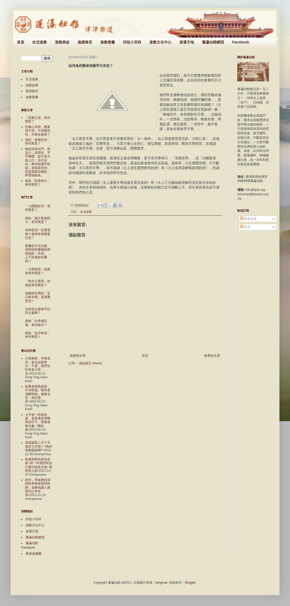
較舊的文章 (212, 355)
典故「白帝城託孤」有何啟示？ (36, 322)
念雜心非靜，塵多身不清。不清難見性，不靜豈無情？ (37, 130)
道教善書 (107, 42)
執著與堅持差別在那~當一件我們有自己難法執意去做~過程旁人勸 (38, 465)
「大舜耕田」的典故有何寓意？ (37, 271)
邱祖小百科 (132, 42)
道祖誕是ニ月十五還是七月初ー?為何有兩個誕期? (38, 446)
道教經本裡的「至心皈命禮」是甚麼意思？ (37, 297)
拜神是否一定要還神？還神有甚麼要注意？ (37, 234)
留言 (245, 227)
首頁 (20, 42)
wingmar (161, 582)
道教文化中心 (160, 42)
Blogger (190, 582)
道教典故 (62, 42)
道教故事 (32, 85)
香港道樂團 (33, 553)
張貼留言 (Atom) (90, 363)
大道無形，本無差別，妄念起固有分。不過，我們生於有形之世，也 (37, 365)
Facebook (240, 42)
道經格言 (85, 42)
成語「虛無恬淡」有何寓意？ (37, 141)
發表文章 (248, 219)
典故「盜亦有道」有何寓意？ (37, 335)
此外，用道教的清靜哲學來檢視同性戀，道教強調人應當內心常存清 (37, 487)
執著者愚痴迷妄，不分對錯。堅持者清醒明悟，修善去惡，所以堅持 (37, 394)
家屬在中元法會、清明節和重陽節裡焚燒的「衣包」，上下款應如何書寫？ (37, 253)
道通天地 (186, 42)
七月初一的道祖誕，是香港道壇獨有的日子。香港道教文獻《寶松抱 (37, 422)
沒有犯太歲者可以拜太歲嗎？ (37, 311)
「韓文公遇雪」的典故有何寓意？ (37, 283)
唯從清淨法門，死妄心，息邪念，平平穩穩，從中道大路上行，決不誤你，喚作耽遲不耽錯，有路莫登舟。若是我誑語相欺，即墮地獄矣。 (37, 162)
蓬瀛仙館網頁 (213, 42)
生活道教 (39, 42)
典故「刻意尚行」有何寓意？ (37, 182)
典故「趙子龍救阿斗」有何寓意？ (37, 220)
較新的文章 (78, 355)
